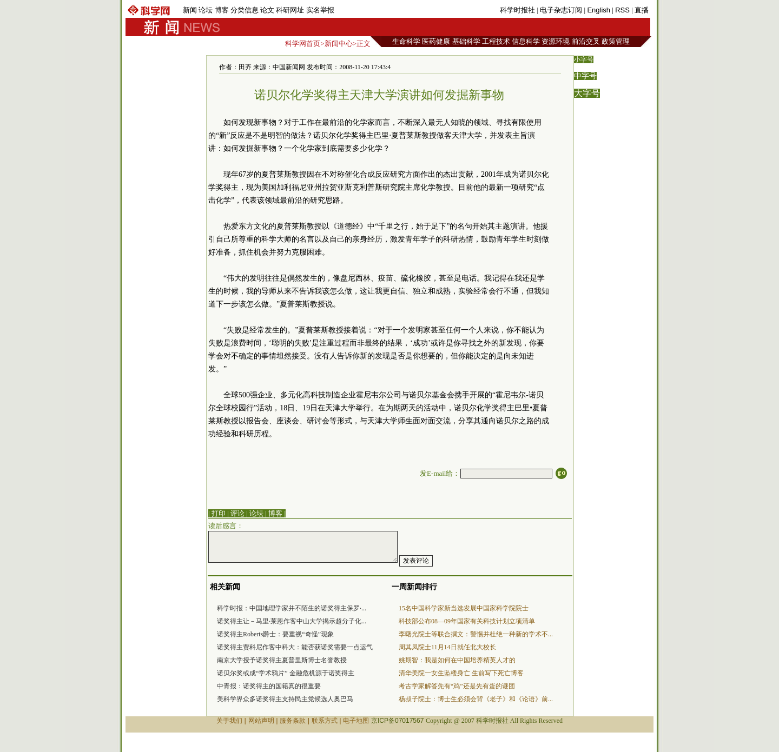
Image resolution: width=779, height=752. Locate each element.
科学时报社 (517, 10)
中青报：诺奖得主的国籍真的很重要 (269, 686)
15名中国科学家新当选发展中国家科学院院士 (464, 608)
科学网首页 (302, 43)
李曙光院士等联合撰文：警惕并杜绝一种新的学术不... (476, 634)
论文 (267, 10)
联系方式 (325, 720)
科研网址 (290, 10)
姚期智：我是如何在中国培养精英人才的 (457, 660)
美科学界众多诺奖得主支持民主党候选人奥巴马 (285, 699)
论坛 (206, 10)
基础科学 (466, 41)
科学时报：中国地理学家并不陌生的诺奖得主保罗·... (291, 608)
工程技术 (496, 41)
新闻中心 (339, 43)
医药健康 (436, 41)
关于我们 (229, 720)
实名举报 (320, 10)
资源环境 (556, 41)
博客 (222, 10)
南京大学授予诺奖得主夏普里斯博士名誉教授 (282, 660)
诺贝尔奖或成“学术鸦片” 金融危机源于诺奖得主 (285, 673)
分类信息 (244, 10)
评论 (237, 513)
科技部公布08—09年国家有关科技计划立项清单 (467, 621)
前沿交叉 (586, 41)
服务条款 (293, 720)
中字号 (585, 76)
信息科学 (526, 41)
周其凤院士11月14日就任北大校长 (447, 647)
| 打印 (217, 513)
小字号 (583, 59)
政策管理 (616, 41)
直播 (642, 10)
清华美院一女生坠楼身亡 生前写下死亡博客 (461, 673)
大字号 (587, 93)
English (598, 10)
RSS (622, 10)
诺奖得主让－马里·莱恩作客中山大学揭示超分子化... (291, 621)
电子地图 (356, 720)
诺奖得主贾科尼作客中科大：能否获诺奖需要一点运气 (295, 647)
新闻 (190, 10)
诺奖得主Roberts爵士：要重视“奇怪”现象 (275, 634)
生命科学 (406, 41)
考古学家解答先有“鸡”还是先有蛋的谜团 (457, 686)
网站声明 (261, 720)
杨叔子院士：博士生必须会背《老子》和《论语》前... (476, 699)
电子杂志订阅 (561, 10)
